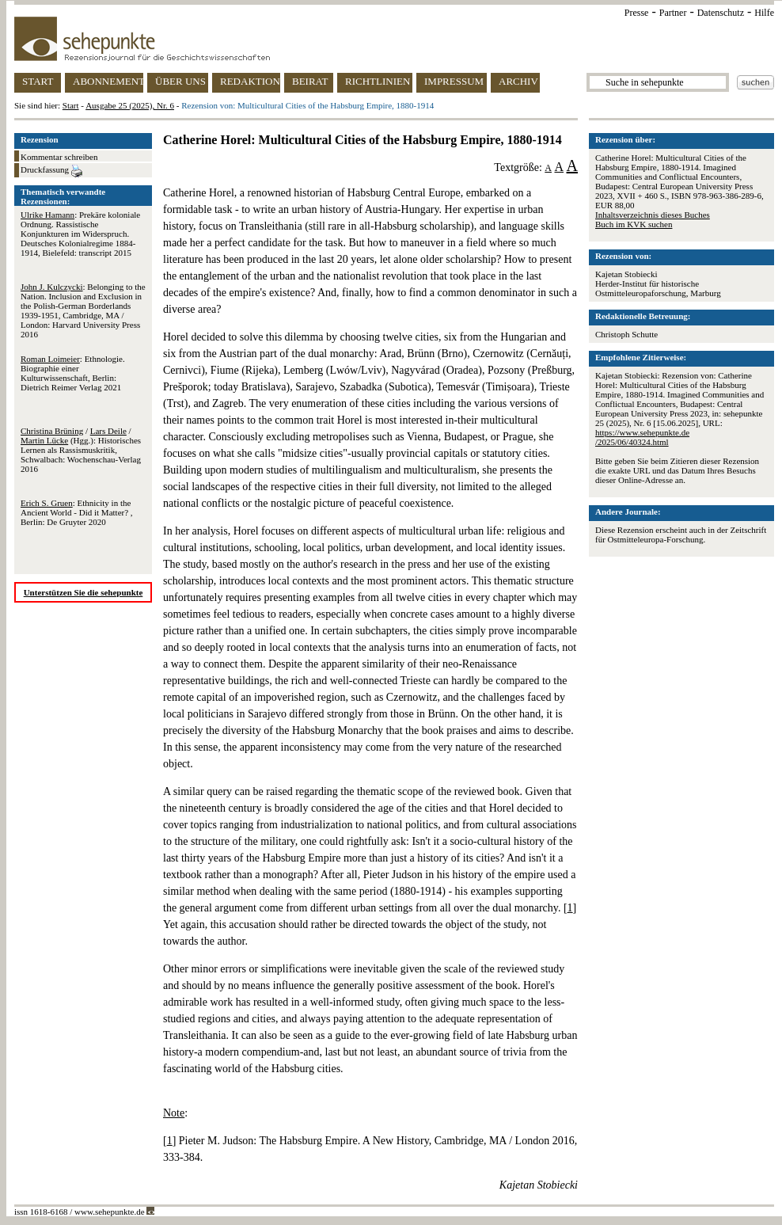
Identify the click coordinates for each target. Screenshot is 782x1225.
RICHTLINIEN (377, 81)
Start (71, 105)
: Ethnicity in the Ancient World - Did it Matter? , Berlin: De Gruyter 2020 (77, 512)
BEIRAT (310, 81)
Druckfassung (51, 171)
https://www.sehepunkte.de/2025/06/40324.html (642, 437)
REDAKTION (250, 81)
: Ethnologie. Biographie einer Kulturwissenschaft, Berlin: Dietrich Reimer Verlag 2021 (73, 373)
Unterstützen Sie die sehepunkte (83, 592)
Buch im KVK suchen (633, 224)
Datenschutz (720, 12)
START (37, 81)
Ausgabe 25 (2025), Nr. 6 (129, 105)
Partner (673, 12)
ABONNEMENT (108, 81)
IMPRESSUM (454, 81)
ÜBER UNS (180, 81)
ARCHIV (518, 81)
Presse (636, 12)
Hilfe (764, 12)
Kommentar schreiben (59, 157)
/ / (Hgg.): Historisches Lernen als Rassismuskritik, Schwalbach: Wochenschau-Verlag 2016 (81, 450)
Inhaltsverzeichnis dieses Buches (652, 214)
